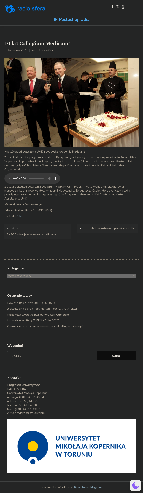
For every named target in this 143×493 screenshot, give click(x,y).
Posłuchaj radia (74, 20)
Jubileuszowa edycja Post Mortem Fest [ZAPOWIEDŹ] (42, 309)
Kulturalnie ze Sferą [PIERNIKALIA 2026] (33, 320)
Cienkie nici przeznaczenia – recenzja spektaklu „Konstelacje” (45, 326)
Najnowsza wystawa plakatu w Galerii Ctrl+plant (38, 315)
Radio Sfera (47, 50)
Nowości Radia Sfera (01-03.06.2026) (31, 303)
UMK (20, 216)
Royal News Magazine (88, 487)
